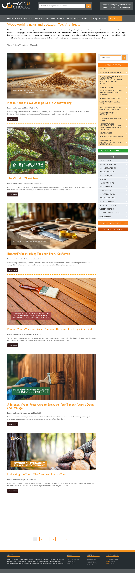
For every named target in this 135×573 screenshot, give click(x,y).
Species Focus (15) (107, 194)
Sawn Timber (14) (106, 190)
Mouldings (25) (106, 175)
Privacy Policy (71, 563)
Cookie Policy (71, 561)
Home (10, 18)
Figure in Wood (106, 133)
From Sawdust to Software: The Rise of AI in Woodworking (110, 142)
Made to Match (57, 18)
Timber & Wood (41, 18)
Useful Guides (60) (107, 198)
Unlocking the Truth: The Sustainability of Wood (36, 474)
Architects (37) (106, 161)
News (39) (103, 179)
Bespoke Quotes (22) (108, 168)
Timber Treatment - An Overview (109, 114)
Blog (95, 18)
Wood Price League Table (110, 72)
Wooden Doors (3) (107, 209)
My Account (115, 18)
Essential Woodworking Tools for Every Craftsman (38, 253)
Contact (102, 18)
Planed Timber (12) (107, 183)
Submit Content (113, 229)
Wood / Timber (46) (107, 201)
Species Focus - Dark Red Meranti (110, 119)
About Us (85, 18)
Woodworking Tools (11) (110, 213)
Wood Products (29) (108, 205)
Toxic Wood (104, 69)
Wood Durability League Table (110, 103)
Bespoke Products (23, 18)
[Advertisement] (51, 517)
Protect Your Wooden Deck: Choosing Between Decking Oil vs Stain (50, 329)
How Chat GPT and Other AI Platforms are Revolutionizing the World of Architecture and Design (111, 79)
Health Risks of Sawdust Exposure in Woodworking (39, 102)
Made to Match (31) (107, 172)
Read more (13, 119)
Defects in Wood (106, 87)
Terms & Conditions (73, 559)
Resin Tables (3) (106, 187)
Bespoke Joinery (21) (108, 164)
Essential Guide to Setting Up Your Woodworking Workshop (111, 92)
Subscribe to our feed (113, 223)
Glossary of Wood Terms (110, 98)
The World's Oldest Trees (23, 178)
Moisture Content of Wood (111, 137)
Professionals (73, 18)
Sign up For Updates (113, 150)
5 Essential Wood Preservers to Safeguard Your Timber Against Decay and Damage (50, 406)
